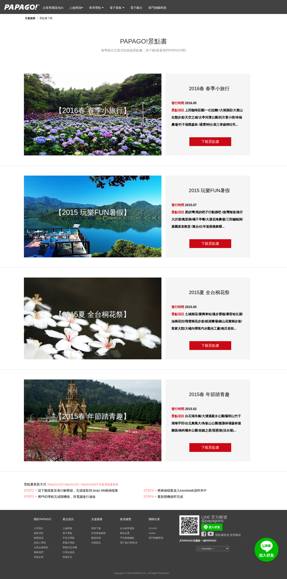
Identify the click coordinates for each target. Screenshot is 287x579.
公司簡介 (38, 528)
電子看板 (117, 7)
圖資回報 (96, 538)
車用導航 (96, 7)
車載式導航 (69, 542)
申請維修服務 (98, 533)
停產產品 (96, 542)
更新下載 (96, 528)
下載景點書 (210, 142)
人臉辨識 (76, 7)
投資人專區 (40, 542)
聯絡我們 (38, 552)
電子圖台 (136, 7)
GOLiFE (153, 528)
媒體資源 (38, 538)
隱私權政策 (222, 535)
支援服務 (30, 18)
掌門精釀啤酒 (157, 7)
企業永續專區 (41, 547)
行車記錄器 (69, 552)
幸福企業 (38, 557)
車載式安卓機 (70, 547)
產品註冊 (125, 533)
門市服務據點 (127, 538)
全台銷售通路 (127, 528)
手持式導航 (69, 538)
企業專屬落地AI (53, 7)
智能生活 (67, 557)
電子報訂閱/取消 (128, 542)
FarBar (152, 533)
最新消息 (38, 533)
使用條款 (235, 535)
